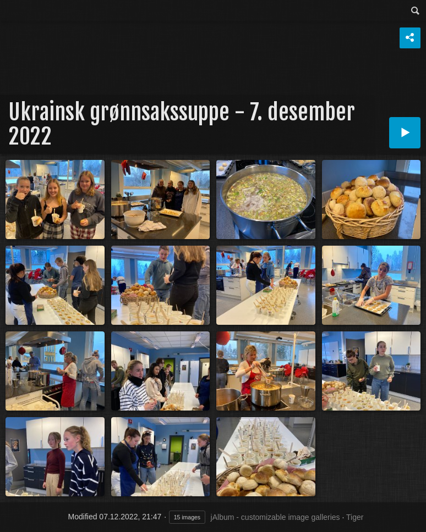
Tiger (354, 517)
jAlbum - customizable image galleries (275, 517)
